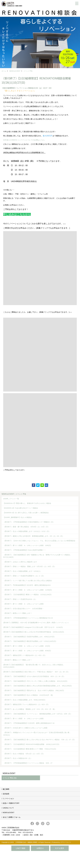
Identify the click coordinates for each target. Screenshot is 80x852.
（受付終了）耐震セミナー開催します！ (17, 613)
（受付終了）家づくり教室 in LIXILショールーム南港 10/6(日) (27, 545)
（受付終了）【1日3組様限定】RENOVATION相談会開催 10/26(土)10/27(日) (31, 744)
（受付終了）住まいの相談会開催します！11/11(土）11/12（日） (26, 531)
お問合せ (40, 848)
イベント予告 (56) (10, 778)
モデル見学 (59, 848)
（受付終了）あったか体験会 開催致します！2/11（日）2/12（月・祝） (29, 709)
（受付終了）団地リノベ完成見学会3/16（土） (20, 599)
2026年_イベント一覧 (11, 499)
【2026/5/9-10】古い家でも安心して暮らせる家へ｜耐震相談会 (26, 513)
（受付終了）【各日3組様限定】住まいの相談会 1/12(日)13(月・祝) (28, 695)
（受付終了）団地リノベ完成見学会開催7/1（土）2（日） (24, 576)
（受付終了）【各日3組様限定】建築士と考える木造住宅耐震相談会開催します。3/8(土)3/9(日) (37, 686)
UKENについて (8, 808)
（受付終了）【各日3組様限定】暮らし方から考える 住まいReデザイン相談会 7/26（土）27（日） (39, 739)
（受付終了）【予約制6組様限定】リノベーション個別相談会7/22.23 (28, 618)
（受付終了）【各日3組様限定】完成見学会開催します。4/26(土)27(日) (28, 637)
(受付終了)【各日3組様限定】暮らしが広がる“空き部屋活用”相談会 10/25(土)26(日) (33, 632)
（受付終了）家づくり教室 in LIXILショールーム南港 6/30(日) (27, 650)
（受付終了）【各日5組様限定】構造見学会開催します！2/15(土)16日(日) (29, 641)
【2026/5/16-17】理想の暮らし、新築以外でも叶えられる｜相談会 (27, 503)
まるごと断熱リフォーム (11, 817)
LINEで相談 (20, 848)
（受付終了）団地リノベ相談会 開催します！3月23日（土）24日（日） (29, 566)
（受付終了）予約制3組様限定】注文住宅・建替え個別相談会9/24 (27, 585)
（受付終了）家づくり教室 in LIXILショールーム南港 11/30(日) (27, 590)
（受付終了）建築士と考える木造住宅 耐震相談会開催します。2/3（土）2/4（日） (33, 536)
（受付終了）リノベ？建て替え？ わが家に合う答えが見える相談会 (27, 580)
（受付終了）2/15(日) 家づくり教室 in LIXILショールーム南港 (25, 728)
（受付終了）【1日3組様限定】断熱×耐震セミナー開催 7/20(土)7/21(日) (29, 749)
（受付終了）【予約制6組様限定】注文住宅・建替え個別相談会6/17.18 (28, 723)
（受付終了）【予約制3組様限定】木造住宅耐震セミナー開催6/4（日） (28, 522)
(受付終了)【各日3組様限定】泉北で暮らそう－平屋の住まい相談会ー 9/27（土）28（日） (36, 672)
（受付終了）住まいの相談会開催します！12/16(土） (22, 571)
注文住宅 (6, 794)
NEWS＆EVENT (8, 812)
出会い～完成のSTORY (11, 803)
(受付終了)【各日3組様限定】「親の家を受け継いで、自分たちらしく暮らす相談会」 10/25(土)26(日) (34, 666)
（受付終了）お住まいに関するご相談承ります (20, 562)
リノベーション (8, 798)
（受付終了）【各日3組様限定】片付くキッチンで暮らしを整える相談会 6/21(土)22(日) (35, 681)
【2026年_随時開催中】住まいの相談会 (17, 517)
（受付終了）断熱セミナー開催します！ (17, 660)
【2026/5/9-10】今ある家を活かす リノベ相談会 (20, 508)
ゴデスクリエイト (65, 842)
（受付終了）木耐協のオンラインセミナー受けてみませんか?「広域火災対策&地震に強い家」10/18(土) (37, 734)
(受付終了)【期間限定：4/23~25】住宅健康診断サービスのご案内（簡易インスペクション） (36, 622)
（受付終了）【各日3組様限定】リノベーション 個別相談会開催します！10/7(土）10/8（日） (37, 714)
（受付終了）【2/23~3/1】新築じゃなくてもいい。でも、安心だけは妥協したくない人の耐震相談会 (39, 541)
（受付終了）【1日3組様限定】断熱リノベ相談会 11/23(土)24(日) (27, 594)
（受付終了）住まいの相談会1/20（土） (17, 758)
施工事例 (6, 789)
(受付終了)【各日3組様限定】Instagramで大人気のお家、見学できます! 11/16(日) (33, 627)
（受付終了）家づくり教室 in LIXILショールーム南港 (23, 604)
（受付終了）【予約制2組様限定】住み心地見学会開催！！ (24, 550)
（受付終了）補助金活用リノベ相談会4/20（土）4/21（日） (24, 655)
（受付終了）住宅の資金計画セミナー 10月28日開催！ (23, 608)
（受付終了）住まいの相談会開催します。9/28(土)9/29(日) (24, 700)
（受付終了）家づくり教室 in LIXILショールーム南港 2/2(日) (26, 646)
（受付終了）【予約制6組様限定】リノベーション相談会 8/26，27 (27, 763)
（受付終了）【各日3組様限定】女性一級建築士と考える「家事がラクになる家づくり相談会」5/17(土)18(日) (37, 556)
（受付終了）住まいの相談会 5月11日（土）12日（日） (24, 754)
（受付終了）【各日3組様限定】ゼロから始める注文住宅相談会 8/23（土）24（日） (34, 676)
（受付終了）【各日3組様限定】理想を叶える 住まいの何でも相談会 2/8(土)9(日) (33, 690)
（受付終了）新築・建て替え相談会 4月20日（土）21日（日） (26, 527)
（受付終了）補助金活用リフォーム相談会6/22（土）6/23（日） (26, 704)
